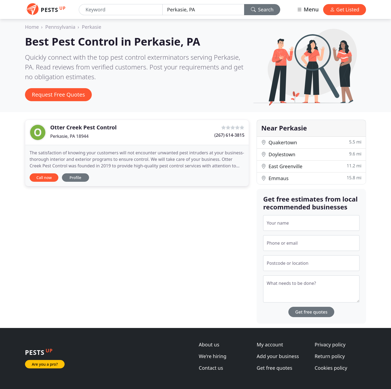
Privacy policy (330, 344)
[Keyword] (121, 9)
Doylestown (311, 154)
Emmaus (311, 178)
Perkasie (91, 27)
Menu (308, 9)
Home (32, 27)
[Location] (203, 9)
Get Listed (344, 9)
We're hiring (212, 356)
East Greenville (311, 166)
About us (209, 344)
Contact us (211, 368)
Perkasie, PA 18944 (69, 136)
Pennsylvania (60, 27)
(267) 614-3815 (230, 135)
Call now (44, 177)
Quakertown (311, 142)
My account (270, 344)
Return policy (330, 356)
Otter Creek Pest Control (83, 127)
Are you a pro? (45, 364)
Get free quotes (311, 312)
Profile (75, 177)
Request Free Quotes (58, 94)
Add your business (278, 356)
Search (262, 9)
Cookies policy (331, 368)
